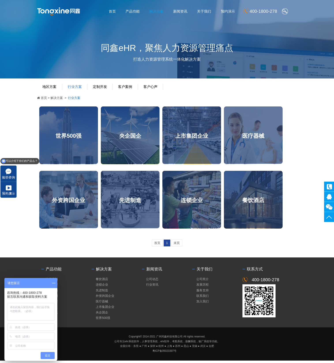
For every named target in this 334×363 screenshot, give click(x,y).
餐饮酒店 (259, 202)
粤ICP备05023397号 (164, 353)
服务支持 (202, 292)
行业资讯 (152, 287)
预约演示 (230, 11)
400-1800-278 (329, 187)
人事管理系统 (150, 343)
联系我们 (202, 298)
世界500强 (70, 136)
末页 (177, 245)
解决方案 (158, 11)
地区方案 (50, 87)
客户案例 (127, 87)
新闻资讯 (182, 11)
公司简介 (202, 281)
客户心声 (152, 87)
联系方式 (255, 271)
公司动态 (152, 281)
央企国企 (133, 136)
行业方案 (76, 87)
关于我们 (206, 11)
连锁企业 (196, 202)
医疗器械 (259, 136)
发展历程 (202, 287)
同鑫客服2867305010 (329, 197)
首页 (114, 11)
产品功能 (135, 11)
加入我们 (202, 303)
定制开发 (101, 87)
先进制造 (133, 202)
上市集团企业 (195, 136)
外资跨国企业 (69, 202)
